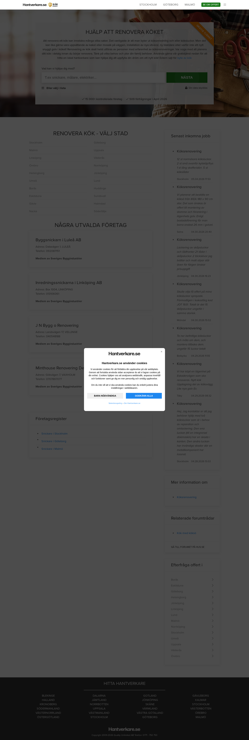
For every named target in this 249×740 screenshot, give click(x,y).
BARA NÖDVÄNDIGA (105, 395)
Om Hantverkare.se (132, 403)
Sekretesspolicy (115, 403)
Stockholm (148, 4)
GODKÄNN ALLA (144, 395)
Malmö (190, 4)
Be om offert (211, 4)
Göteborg (170, 4)
